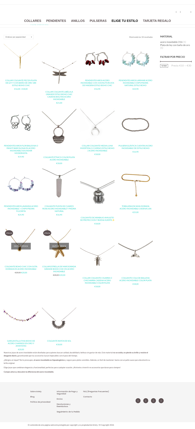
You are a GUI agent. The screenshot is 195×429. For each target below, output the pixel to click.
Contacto (87, 396)
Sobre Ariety (35, 391)
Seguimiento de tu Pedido (68, 411)
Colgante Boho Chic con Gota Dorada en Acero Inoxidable (21, 267)
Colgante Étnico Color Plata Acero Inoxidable (59, 158)
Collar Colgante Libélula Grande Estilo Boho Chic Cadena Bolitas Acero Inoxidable (59, 95)
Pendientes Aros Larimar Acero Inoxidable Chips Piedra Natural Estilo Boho (135, 82)
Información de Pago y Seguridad (67, 392)
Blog (32, 396)
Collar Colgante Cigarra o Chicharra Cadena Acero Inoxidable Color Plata (97, 280)
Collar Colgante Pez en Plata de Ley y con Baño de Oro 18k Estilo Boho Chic (21, 82)
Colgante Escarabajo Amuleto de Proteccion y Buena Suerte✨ (97, 218)
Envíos (60, 399)
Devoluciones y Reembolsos (63, 405)
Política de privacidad (40, 402)
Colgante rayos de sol (59, 341)
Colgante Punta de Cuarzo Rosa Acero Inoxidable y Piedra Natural (59, 208)
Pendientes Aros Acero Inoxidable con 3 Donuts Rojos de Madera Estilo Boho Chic (97, 82)
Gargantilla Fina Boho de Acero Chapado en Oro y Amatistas (21, 343)
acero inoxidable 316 (171, 41)
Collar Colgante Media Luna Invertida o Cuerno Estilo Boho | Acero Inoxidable (97, 148)
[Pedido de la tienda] (19, 37)
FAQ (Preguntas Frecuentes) (96, 391)
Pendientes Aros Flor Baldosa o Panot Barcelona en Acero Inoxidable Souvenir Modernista (21, 149)
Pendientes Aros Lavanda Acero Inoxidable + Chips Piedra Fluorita (21, 208)
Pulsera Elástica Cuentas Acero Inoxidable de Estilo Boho (136, 146)
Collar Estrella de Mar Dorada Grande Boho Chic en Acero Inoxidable (59, 269)
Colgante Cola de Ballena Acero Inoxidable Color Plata (135, 279)
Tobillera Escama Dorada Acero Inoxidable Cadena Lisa (135, 207)
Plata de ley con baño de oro (175, 44)
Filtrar (164, 66)
